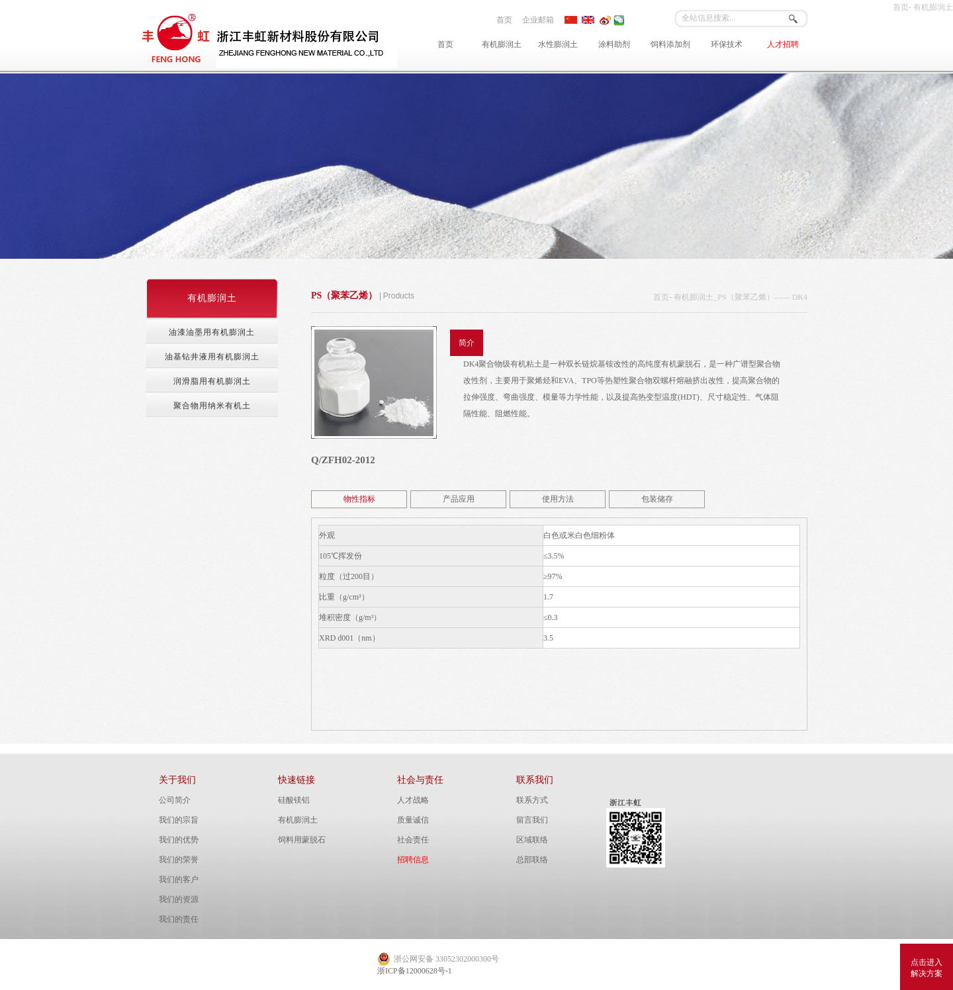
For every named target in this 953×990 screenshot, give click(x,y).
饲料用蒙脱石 (302, 839)
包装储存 (657, 499)
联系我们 (534, 780)
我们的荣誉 (179, 859)
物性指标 (359, 499)
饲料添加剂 (670, 44)
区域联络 (532, 839)
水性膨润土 (558, 44)
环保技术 (727, 44)
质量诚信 (413, 820)
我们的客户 (179, 879)
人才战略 (413, 800)
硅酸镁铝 (294, 800)
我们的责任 (179, 919)
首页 (504, 19)
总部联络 (532, 859)
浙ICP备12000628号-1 (414, 970)
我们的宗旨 (179, 820)
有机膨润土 (502, 44)
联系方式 (532, 800)
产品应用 (459, 499)
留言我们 (532, 820)
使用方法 (558, 499)
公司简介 (175, 800)
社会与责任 (420, 780)
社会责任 (413, 839)
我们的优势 (179, 839)
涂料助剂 (614, 44)
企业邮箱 (538, 19)
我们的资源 (179, 899)
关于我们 (177, 780)
